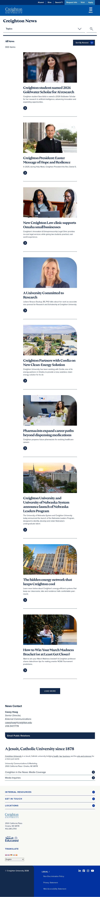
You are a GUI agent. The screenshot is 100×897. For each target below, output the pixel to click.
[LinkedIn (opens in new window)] (80, 871)
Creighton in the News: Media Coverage (25, 772)
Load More (50, 691)
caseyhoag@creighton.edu (18, 722)
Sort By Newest (82, 42)
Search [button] (58, 2)
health (56, 756)
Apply (90, 2)
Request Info (71, 2)
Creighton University (13, 756)
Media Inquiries (13, 777)
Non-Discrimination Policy (53, 876)
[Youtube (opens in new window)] (92, 871)
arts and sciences (84, 756)
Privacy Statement (50, 882)
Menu (91, 10)
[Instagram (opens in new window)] (88, 871)
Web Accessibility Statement (54, 888)
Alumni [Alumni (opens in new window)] (41, 2)
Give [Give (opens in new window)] (49, 2)
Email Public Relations (18, 735)
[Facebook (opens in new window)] (84, 871)
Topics (9, 28)
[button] (50, 792)
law (60, 756)
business (66, 756)
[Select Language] (14, 859)
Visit (83, 2)
